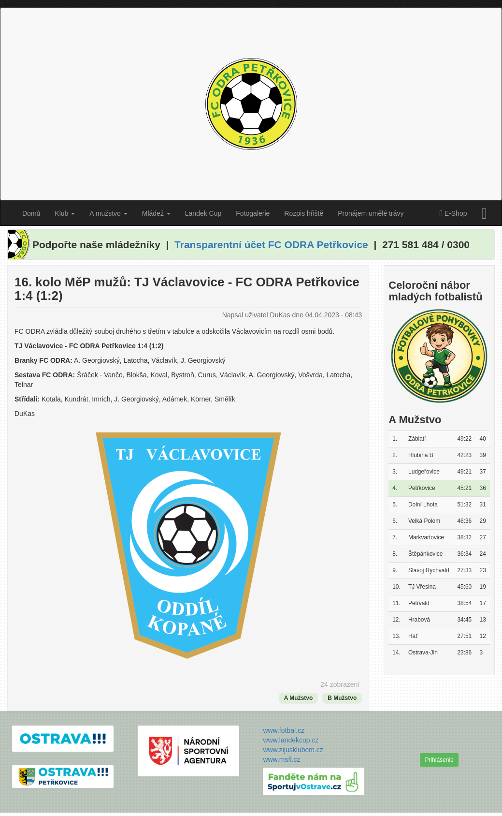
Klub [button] (65, 213)
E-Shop (453, 213)
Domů (31, 213)
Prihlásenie (439, 760)
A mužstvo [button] (108, 213)
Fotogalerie (253, 213)
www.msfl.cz (281, 759)
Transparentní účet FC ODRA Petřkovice (271, 244)
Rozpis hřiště (303, 213)
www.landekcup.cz (290, 740)
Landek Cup (203, 213)
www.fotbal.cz (283, 730)
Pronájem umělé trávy (370, 213)
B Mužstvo (342, 698)
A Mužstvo (298, 698)
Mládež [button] (156, 213)
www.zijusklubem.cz (293, 750)
